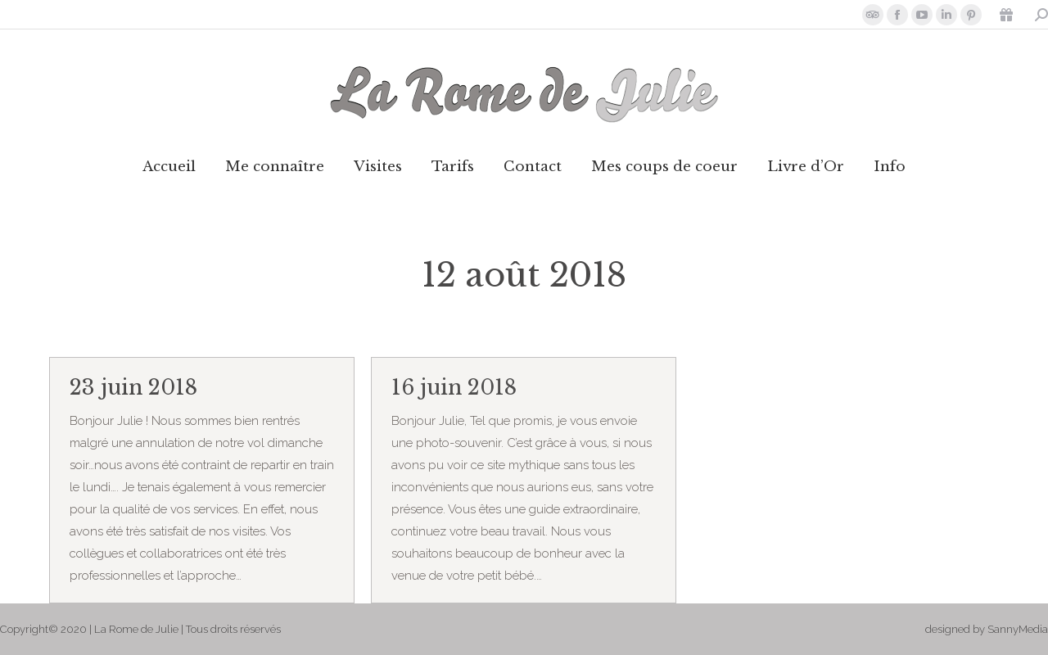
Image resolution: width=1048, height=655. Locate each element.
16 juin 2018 (454, 387)
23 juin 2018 (133, 387)
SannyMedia (1017, 629)
